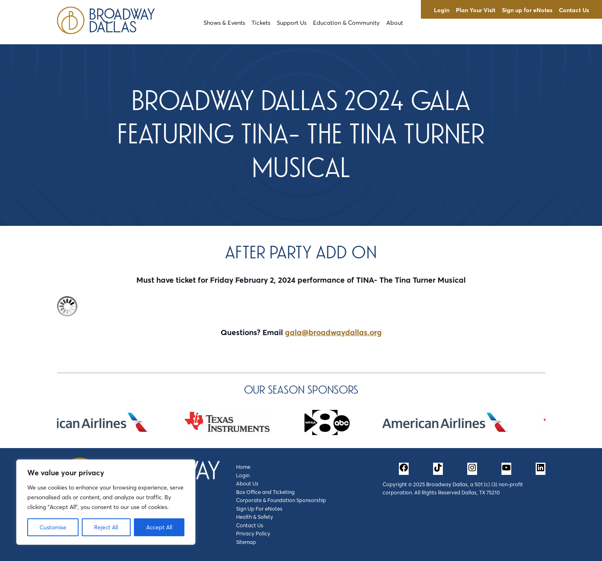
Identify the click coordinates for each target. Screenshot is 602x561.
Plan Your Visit (475, 10)
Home (243, 467)
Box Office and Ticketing (265, 492)
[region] (105, 502)
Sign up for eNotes (527, 10)
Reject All (106, 527)
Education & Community (346, 22)
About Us (247, 483)
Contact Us (574, 10)
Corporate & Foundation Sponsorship (281, 500)
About (394, 22)
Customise (52, 527)
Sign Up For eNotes (259, 508)
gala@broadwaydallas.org (333, 332)
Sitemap (246, 542)
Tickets (261, 22)
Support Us (291, 22)
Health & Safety (254, 516)
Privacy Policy (253, 533)
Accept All (159, 527)
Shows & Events (224, 22)
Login (441, 10)
